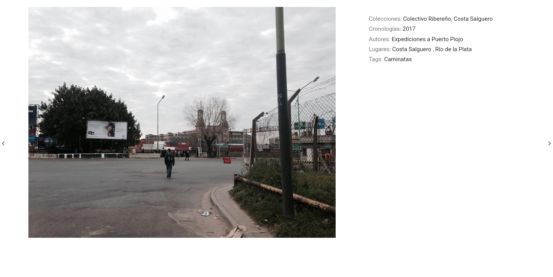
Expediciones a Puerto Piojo (427, 39)
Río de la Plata (453, 49)
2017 (409, 28)
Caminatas (398, 59)
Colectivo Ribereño (427, 18)
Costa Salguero (473, 18)
